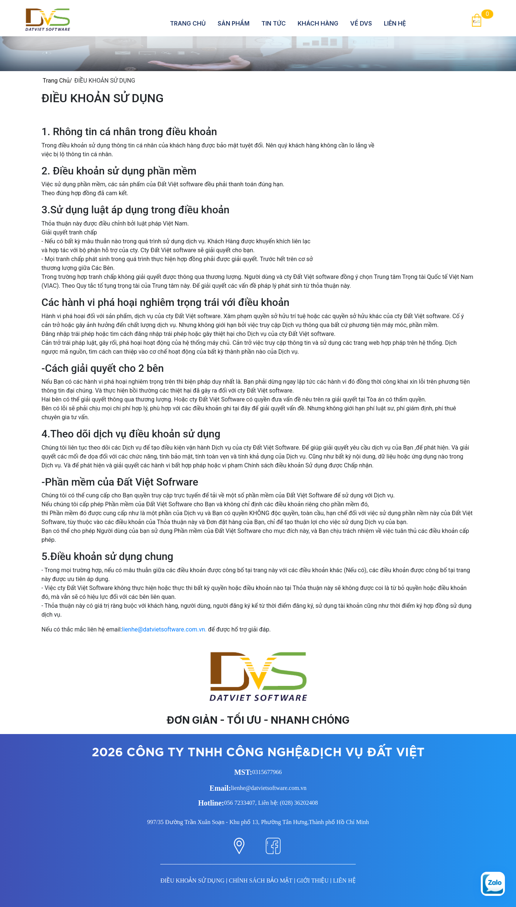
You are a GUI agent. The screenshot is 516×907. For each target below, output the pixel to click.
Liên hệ (395, 23)
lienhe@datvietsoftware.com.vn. (164, 629)
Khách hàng (318, 23)
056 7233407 (239, 803)
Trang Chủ (188, 23)
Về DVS (361, 23)
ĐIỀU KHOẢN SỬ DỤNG (192, 880)
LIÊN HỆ (344, 880)
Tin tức (273, 23)
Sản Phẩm (233, 23)
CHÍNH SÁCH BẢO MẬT (260, 880)
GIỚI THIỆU (313, 880)
